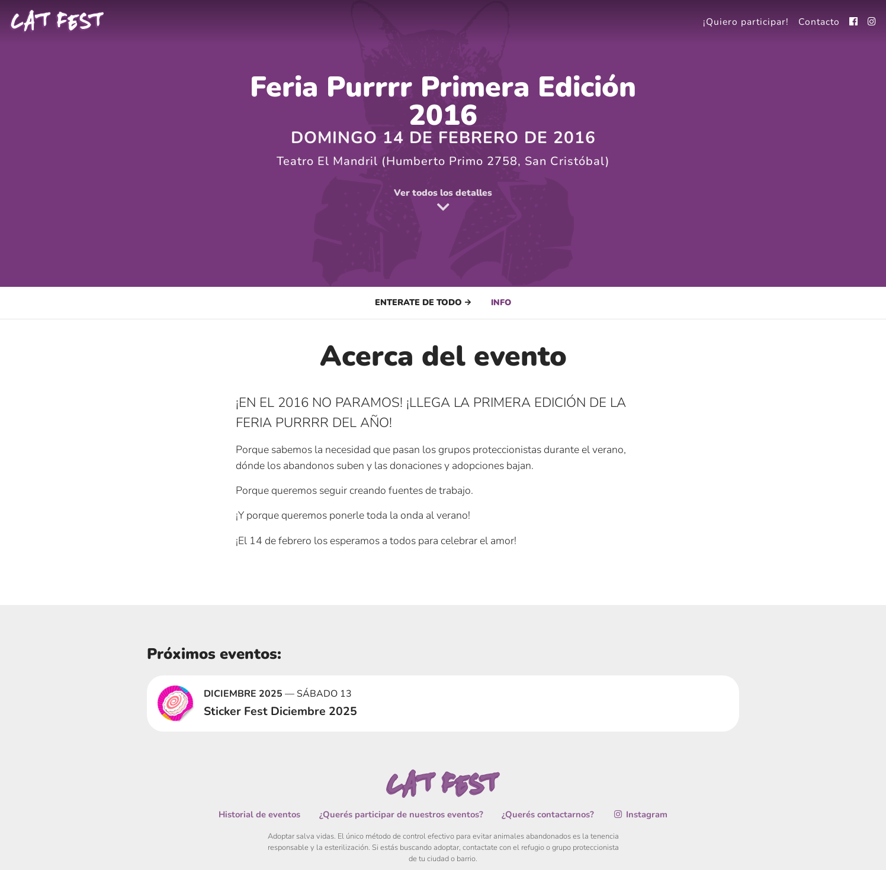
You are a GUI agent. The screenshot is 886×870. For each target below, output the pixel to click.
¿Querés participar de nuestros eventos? (402, 814)
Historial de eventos (262, 814)
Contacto (818, 21)
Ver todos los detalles (443, 201)
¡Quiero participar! (744, 21)
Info (501, 302)
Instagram (637, 814)
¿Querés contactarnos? (547, 814)
